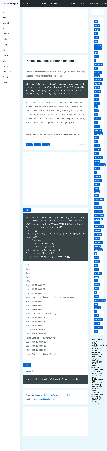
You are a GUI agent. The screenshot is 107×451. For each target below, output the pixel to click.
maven (96, 285)
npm (96, 53)
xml (95, 115)
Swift (5, 39)
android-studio (99, 300)
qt (95, 292)
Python (54, 3)
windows (97, 149)
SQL (5, 28)
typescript (97, 45)
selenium (97, 273)
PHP (44, 3)
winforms (97, 234)
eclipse (96, 169)
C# (82, 3)
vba (95, 122)
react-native (98, 215)
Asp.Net (6, 77)
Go (4, 50)
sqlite (96, 258)
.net (95, 68)
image (96, 192)
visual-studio (98, 200)
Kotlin (5, 12)
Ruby (5, 45)
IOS (4, 17)
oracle (96, 161)
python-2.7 (98, 219)
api (95, 254)
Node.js (6, 34)
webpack (97, 49)
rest (95, 265)
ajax (95, 107)
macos (96, 184)
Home (25, 3)
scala (96, 196)
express (97, 308)
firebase (97, 177)
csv (95, 304)
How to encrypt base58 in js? (43, 399)
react (96, 37)
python (29, 371)
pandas (37, 145)
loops (96, 289)
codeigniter (98, 327)
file (95, 312)
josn (95, 33)
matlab (96, 238)
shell (96, 269)
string (96, 138)
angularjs (97, 84)
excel (96, 95)
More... (6, 82)
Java (35, 3)
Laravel (6, 66)
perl (95, 331)
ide (58, 118)
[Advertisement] (54, 31)
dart (95, 281)
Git (4, 61)
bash (96, 153)
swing (96, 296)
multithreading (99, 165)
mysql (96, 26)
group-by (46, 145)
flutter (96, 277)
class (96, 316)
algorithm (97, 180)
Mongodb (7, 72)
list (95, 173)
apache (97, 246)
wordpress (98, 134)
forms (96, 188)
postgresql (98, 157)
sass (96, 57)
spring (96, 126)
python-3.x (98, 80)
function (97, 231)
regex (96, 99)
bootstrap (97, 207)
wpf (95, 142)
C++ (73, 3)
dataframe (98, 250)
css (95, 22)
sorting (96, 323)
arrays (96, 30)
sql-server (98, 72)
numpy (96, 262)
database (97, 130)
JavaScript (93, 3)
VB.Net (6, 23)
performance (98, 227)
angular (97, 91)
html (96, 41)
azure (96, 204)
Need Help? (95, 404)
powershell (98, 242)
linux (96, 111)
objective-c (98, 64)
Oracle (5, 55)
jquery (96, 76)
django (96, 88)
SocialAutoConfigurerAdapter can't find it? (52, 395)
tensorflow (98, 320)
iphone (96, 103)
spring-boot (98, 211)
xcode (96, 146)
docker (96, 223)
